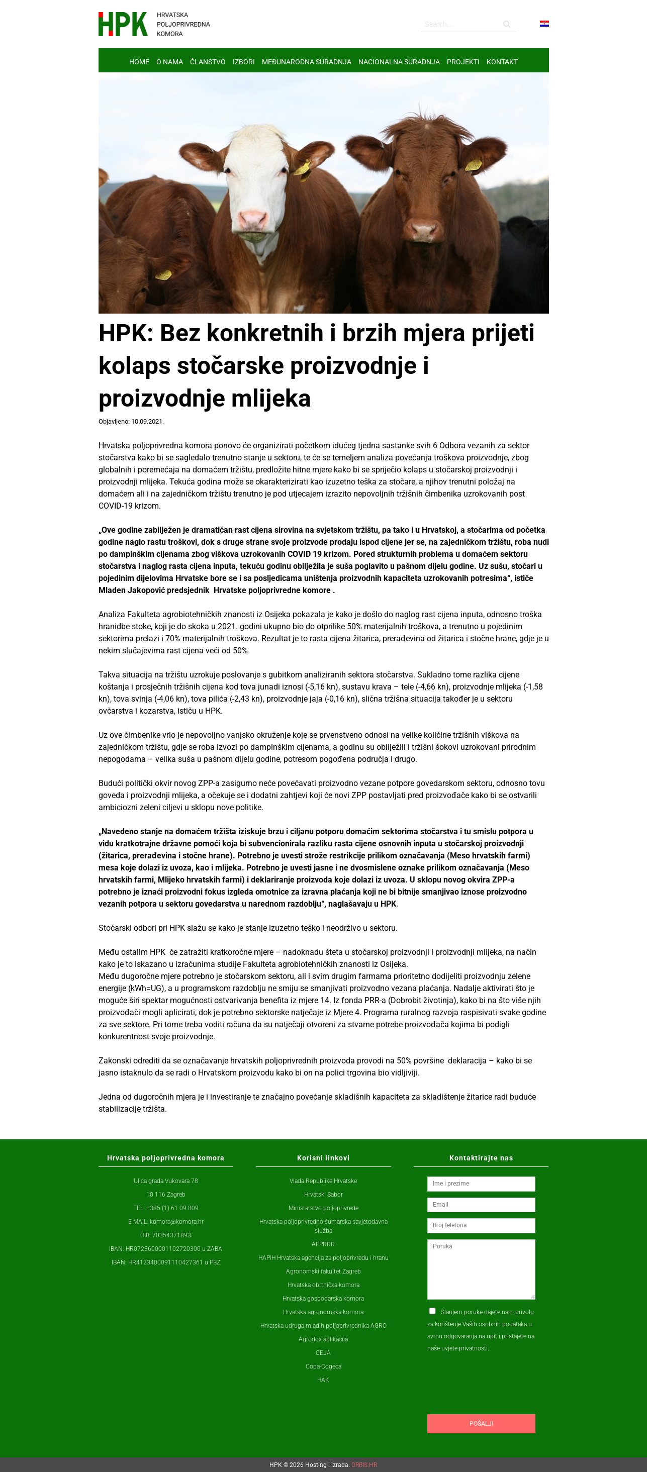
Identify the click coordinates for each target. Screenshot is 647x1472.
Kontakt (502, 62)
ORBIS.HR (364, 1464)
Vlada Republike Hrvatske (323, 1181)
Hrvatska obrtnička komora (323, 1285)
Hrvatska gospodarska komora (323, 1298)
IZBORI (244, 62)
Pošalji (481, 1423)
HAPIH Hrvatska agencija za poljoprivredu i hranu (323, 1257)
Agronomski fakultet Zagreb (323, 1271)
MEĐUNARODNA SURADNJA (306, 62)
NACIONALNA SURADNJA (399, 62)
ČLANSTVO (208, 62)
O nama (169, 62)
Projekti (463, 62)
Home (139, 62)
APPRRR (323, 1244)
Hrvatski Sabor (323, 1194)
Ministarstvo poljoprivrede (323, 1208)
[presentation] (503, 1402)
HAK (323, 1380)
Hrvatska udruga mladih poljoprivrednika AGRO (323, 1325)
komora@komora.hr (177, 1221)
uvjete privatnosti (464, 1348)
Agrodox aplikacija (323, 1339)
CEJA (323, 1352)
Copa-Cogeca (323, 1366)
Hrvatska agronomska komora (323, 1312)
